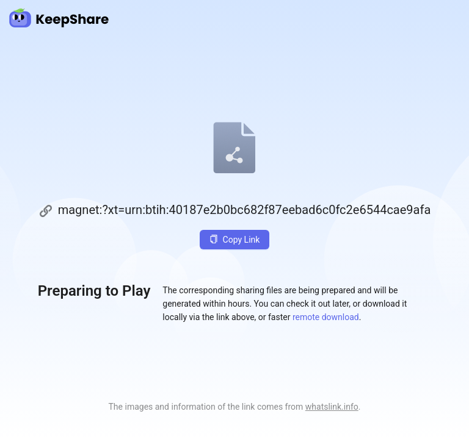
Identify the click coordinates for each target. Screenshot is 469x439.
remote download (326, 317)
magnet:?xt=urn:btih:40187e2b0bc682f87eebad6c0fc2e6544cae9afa (244, 209)
